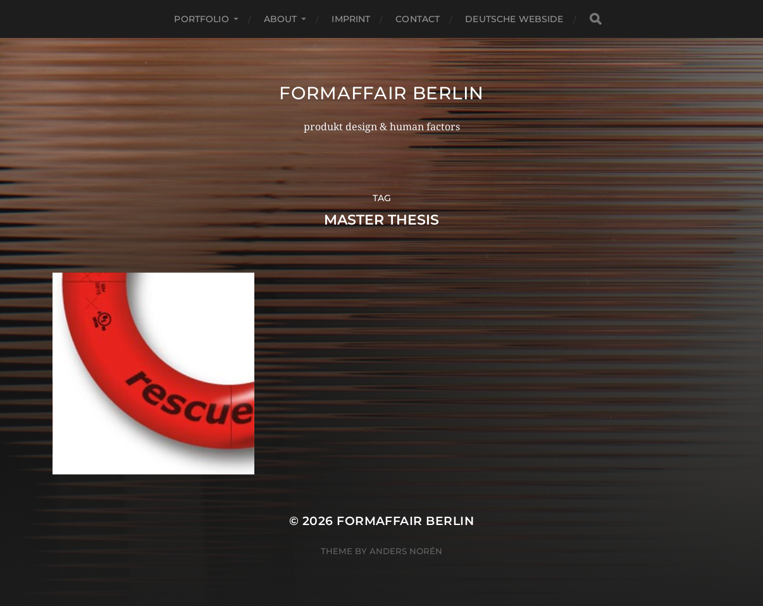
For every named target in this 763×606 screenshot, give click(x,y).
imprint (351, 19)
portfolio (201, 19)
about (280, 19)
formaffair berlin (381, 93)
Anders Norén (405, 551)
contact (417, 19)
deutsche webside (514, 19)
